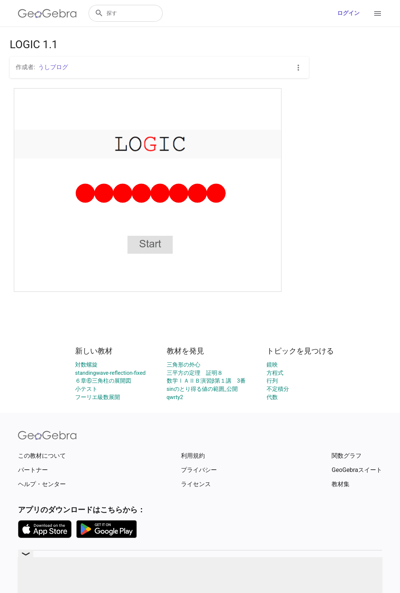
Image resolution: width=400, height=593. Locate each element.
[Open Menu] (377, 13)
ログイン (348, 13)
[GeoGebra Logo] (47, 13)
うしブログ (53, 67)
